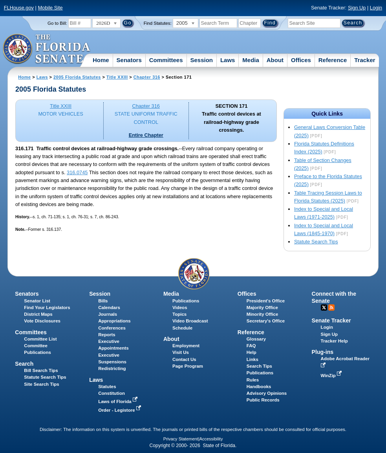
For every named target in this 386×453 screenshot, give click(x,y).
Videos (179, 307)
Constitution (111, 393)
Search (24, 364)
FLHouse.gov (19, 8)
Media (250, 60)
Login (376, 8)
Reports (106, 334)
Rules (253, 380)
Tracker (364, 60)
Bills (103, 300)
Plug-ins (323, 352)
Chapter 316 (147, 77)
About (275, 60)
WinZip (332, 375)
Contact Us (184, 359)
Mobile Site (50, 8)
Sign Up (357, 8)
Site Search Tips (41, 384)
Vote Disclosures (42, 321)
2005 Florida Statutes (77, 77)
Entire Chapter (146, 135)
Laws (227, 60)
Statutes (107, 386)
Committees (166, 60)
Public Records (263, 400)
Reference (332, 60)
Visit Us (180, 352)
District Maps (38, 314)
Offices (301, 60)
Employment (185, 345)
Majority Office (262, 307)
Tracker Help (334, 341)
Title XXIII (117, 77)
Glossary (256, 339)
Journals (107, 314)
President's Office (266, 300)
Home (101, 60)
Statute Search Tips (316, 242)
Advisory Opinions (267, 393)
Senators (129, 60)
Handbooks (259, 386)
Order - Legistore (120, 410)
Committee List (40, 339)
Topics (179, 314)
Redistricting (112, 368)
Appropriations (114, 321)
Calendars (109, 307)
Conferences (112, 328)
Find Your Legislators (47, 307)
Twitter (324, 307)
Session (201, 60)
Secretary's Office (266, 321)
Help (251, 352)
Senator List (37, 300)
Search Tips (259, 366)
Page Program (187, 366)
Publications (185, 300)
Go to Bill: (57, 23)
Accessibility (211, 438)
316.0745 (77, 172)
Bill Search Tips (41, 370)
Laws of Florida (118, 401)
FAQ (251, 345)
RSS (331, 307)
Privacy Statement (180, 438)
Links (252, 359)
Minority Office (262, 314)
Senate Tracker (331, 320)
